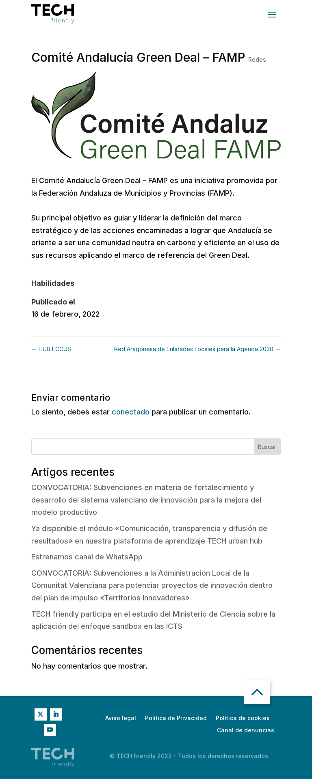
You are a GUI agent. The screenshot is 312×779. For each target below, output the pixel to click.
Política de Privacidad (176, 718)
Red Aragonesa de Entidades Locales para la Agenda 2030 (197, 348)
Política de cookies (243, 718)
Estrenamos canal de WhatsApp (87, 556)
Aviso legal (120, 718)
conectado (131, 412)
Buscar (267, 446)
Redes (257, 59)
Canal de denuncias (245, 730)
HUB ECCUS (51, 348)
